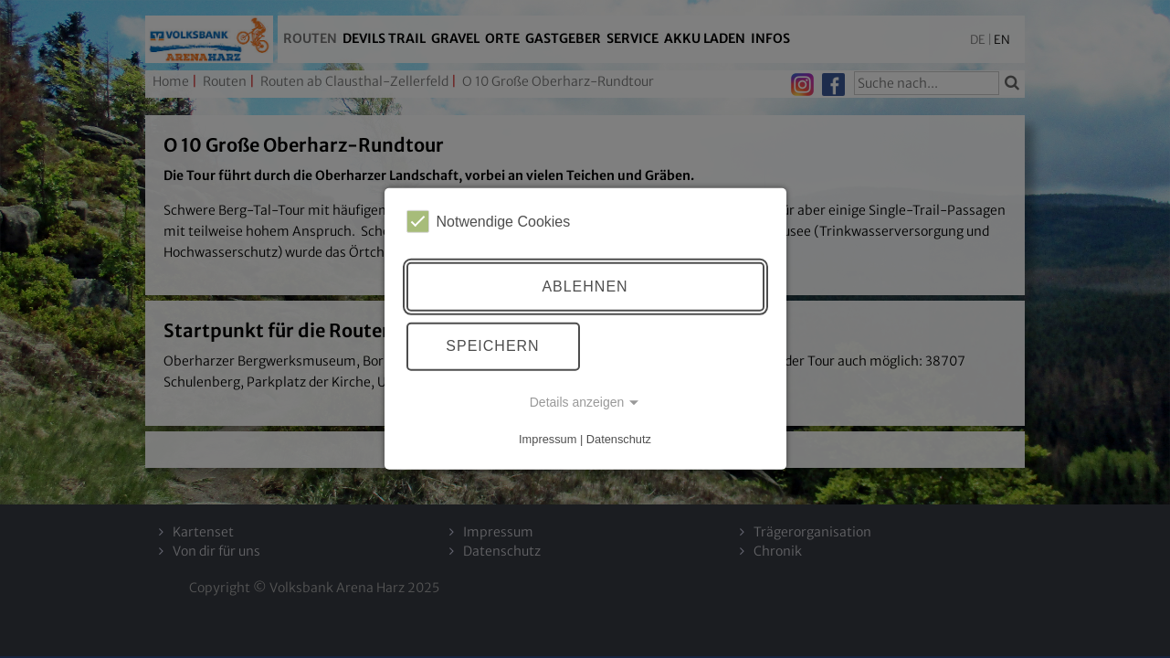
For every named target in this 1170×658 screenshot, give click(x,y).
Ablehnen (584, 286)
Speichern (492, 346)
